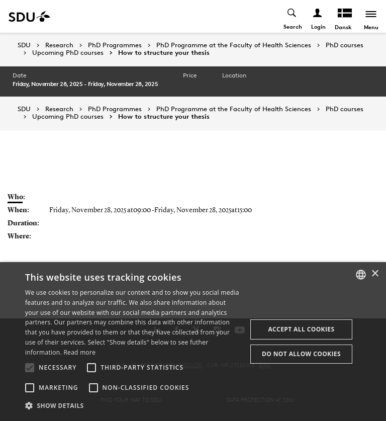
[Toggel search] (292, 16)
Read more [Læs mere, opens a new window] (79, 352)
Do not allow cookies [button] (301, 354)
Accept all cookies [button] (301, 329)
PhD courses (344, 45)
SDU (24, 45)
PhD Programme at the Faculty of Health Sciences (233, 45)
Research (59, 45)
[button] (30, 368)
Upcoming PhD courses (68, 52)
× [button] (374, 274)
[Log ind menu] (318, 16)
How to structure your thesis (164, 52)
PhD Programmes (115, 45)
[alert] (193, 341)
